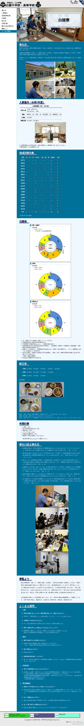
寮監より (5, 28)
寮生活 (4, 10)
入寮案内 (5, 13)
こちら (34, 438)
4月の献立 (29, 368)
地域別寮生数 (6, 15)
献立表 (4, 21)
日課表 (4, 18)
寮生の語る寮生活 (7, 26)
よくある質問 (6, 31)
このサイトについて (78, 723)
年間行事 (5, 23)
